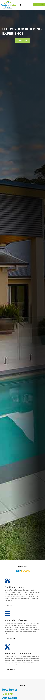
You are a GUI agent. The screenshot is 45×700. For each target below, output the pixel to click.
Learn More (9, 605)
